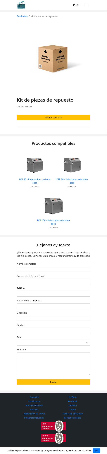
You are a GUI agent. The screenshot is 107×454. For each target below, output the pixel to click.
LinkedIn (73, 405)
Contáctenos (34, 401)
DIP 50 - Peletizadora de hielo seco (72, 181)
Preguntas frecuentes (34, 417)
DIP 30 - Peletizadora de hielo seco (35, 181)
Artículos (34, 409)
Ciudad (20, 325)
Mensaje (21, 349)
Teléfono (21, 288)
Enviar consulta (53, 117)
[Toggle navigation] (86, 5)
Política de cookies (72, 417)
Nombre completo (26, 263)
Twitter (72, 409)
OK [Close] (96, 450)
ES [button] (76, 5)
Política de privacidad (73, 413)
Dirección (22, 312)
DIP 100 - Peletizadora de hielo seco (53, 222)
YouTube (73, 397)
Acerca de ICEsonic (34, 405)
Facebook (72, 401)
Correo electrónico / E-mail (31, 276)
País (19, 337)
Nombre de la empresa (29, 300)
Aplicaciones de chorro (34, 413)
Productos (22, 16)
